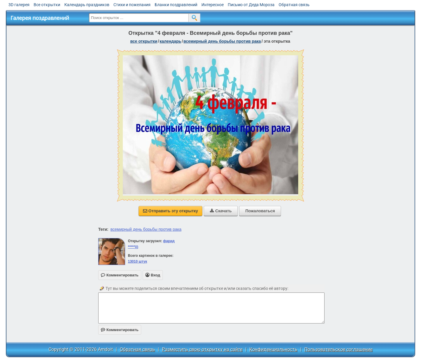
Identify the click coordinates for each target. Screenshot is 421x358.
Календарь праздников (86, 4)
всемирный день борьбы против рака (146, 229)
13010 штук (137, 261)
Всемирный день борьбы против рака (222, 41)
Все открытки (47, 4)
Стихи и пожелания (132, 4)
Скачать (221, 211)
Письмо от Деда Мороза (251, 4)
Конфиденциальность (273, 349)
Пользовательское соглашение (338, 349)
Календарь (170, 41)
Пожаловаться (260, 211)
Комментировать (120, 330)
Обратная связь (294, 4)
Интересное (212, 4)
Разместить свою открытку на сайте (202, 349)
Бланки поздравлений (176, 4)
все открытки (143, 41)
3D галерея (19, 4)
